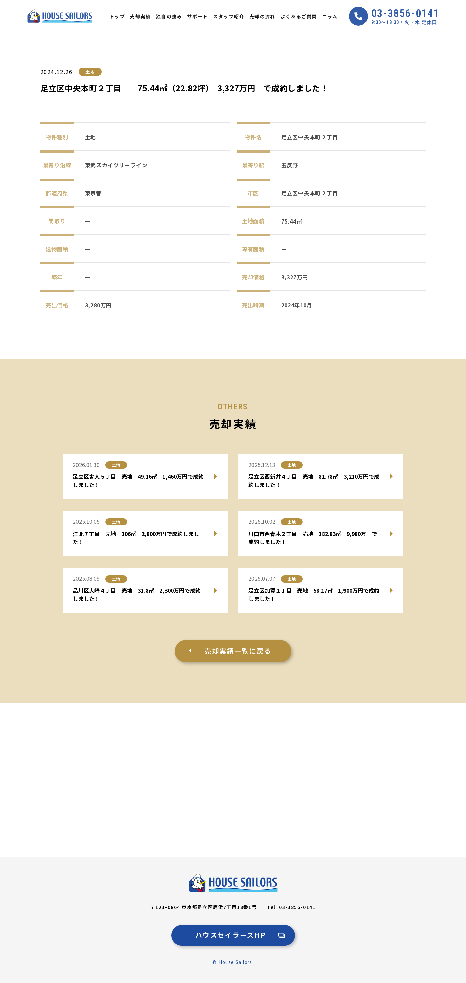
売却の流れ (262, 16)
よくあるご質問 (299, 16)
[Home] (60, 16)
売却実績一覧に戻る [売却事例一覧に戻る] (237, 651)
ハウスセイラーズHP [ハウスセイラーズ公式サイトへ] (230, 935)
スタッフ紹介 (228, 16)
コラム (330, 16)
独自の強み (169, 16)
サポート (197, 16)
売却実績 (140, 16)
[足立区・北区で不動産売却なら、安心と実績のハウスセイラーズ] (233, 883)
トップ (117, 16)
